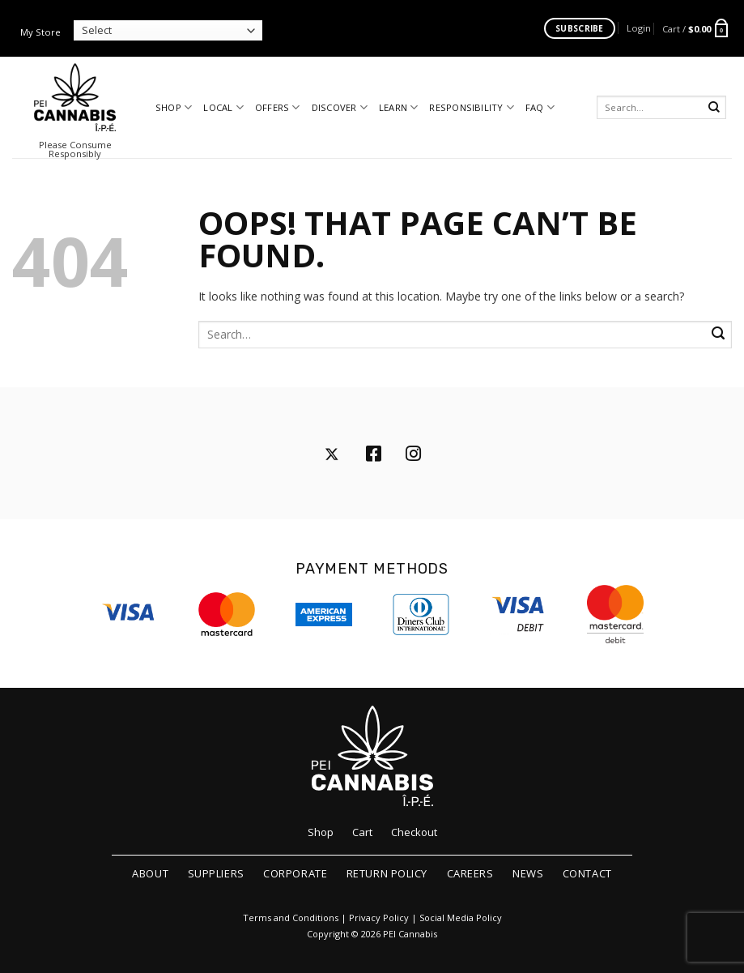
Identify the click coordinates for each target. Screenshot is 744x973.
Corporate (295, 873)
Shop (173, 107)
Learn (399, 107)
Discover (340, 107)
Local (223, 107)
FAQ (540, 107)
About (150, 873)
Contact (587, 873)
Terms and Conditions (290, 918)
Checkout (414, 832)
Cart (362, 832)
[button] (639, 28)
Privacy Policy (379, 918)
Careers (470, 873)
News (527, 873)
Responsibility (471, 107)
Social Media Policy (460, 918)
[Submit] (714, 107)
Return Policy (386, 873)
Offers (277, 107)
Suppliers (216, 873)
